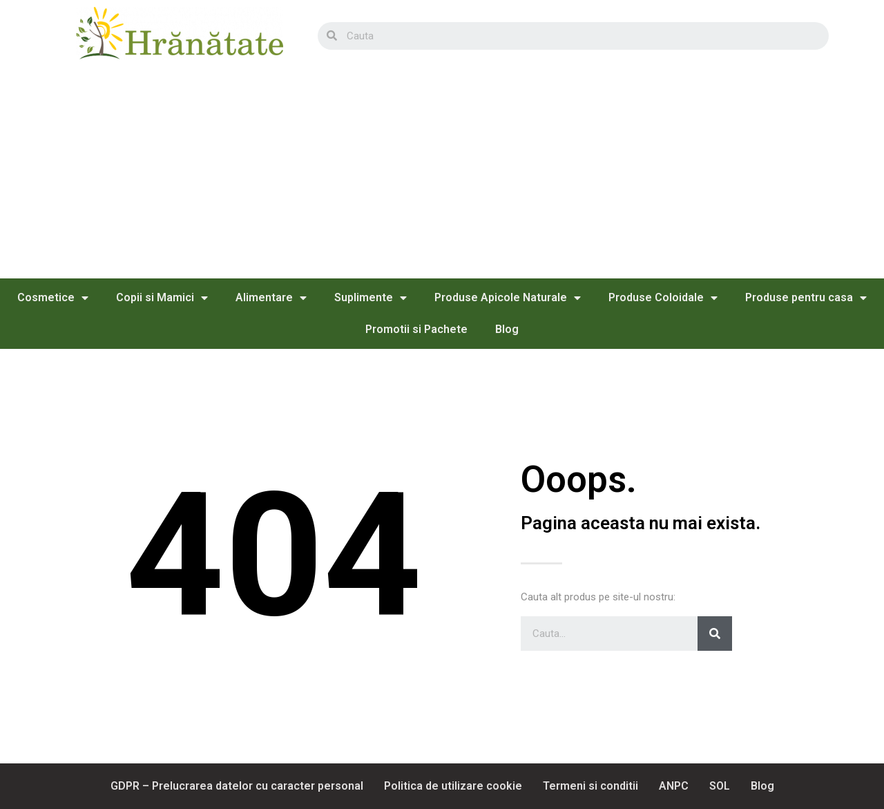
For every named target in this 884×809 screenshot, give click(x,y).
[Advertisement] (442, 175)
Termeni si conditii (590, 785)
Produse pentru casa (806, 297)
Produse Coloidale (663, 297)
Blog (507, 329)
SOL (719, 785)
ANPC (674, 785)
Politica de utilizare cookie (453, 785)
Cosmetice (52, 297)
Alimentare (271, 297)
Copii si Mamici (162, 297)
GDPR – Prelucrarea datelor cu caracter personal (236, 785)
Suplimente (370, 297)
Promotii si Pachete (416, 329)
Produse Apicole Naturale (507, 297)
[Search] (715, 633)
